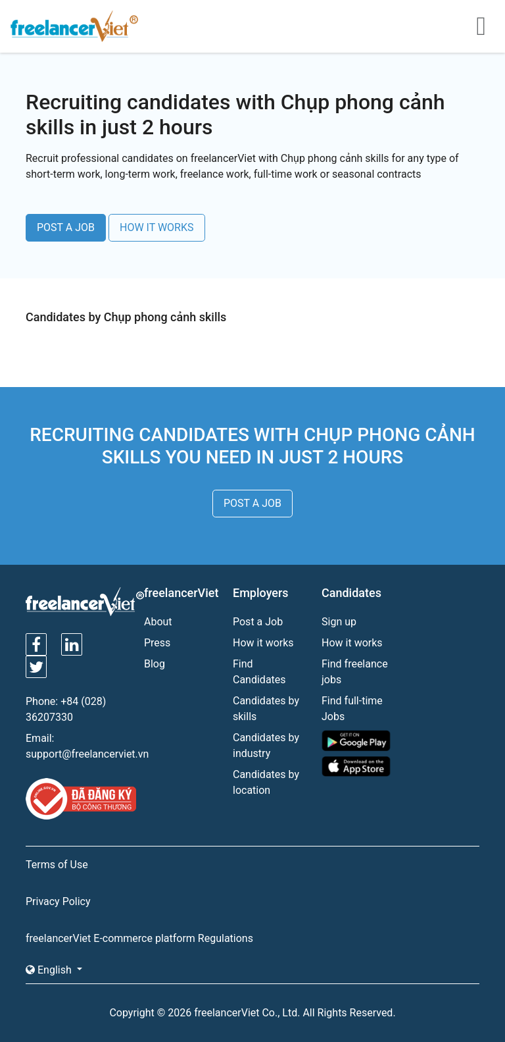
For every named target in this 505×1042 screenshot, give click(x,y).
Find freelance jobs (355, 672)
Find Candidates (259, 672)
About (158, 621)
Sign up (339, 621)
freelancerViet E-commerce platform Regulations (139, 938)
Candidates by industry (266, 745)
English (50, 970)
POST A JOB (66, 227)
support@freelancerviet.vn (87, 754)
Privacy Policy (58, 901)
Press (157, 643)
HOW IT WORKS (157, 227)
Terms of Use (57, 864)
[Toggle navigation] (481, 26)
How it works (263, 643)
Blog (154, 664)
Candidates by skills (266, 708)
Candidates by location (266, 782)
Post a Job (258, 621)
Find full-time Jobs (352, 708)
